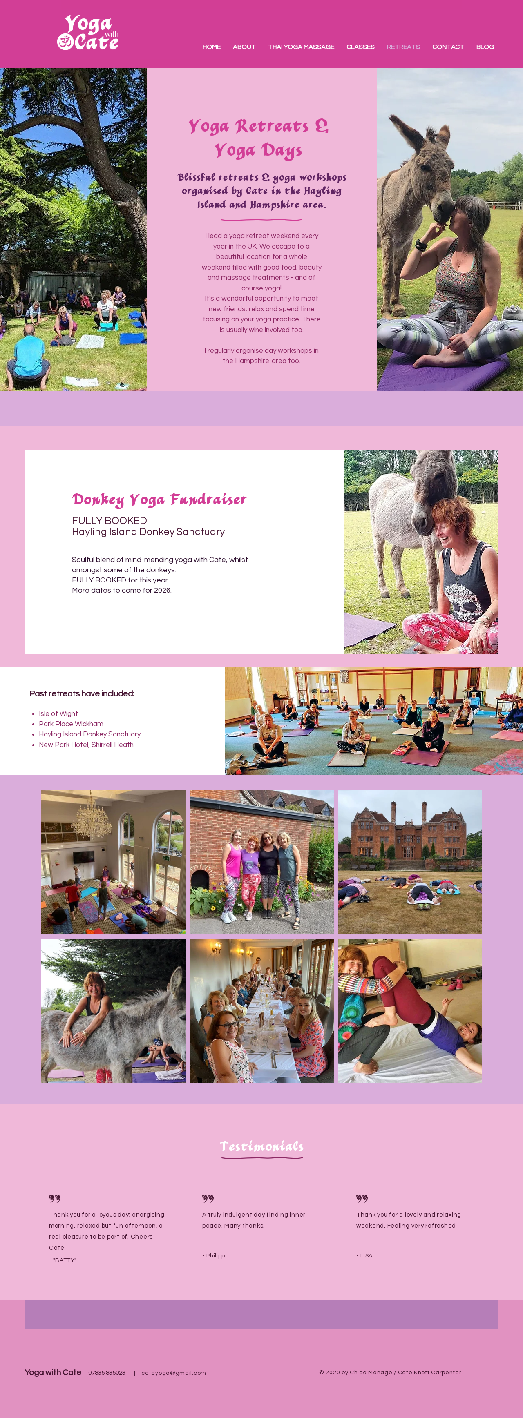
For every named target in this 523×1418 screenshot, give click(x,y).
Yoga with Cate (53, 1373)
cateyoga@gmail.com (173, 1373)
